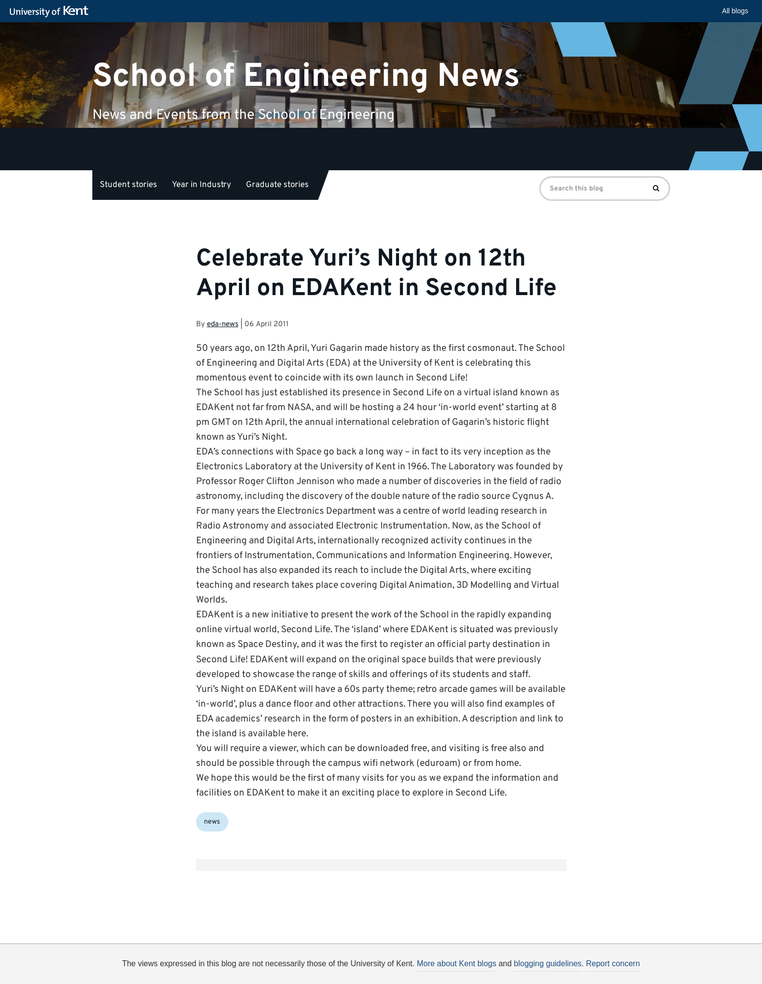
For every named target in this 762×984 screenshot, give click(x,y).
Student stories (128, 185)
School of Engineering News (306, 76)
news (212, 822)
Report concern (613, 963)
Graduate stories (277, 185)
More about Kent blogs (456, 963)
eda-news (223, 324)
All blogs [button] (735, 11)
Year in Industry (201, 185)
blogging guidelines (548, 963)
